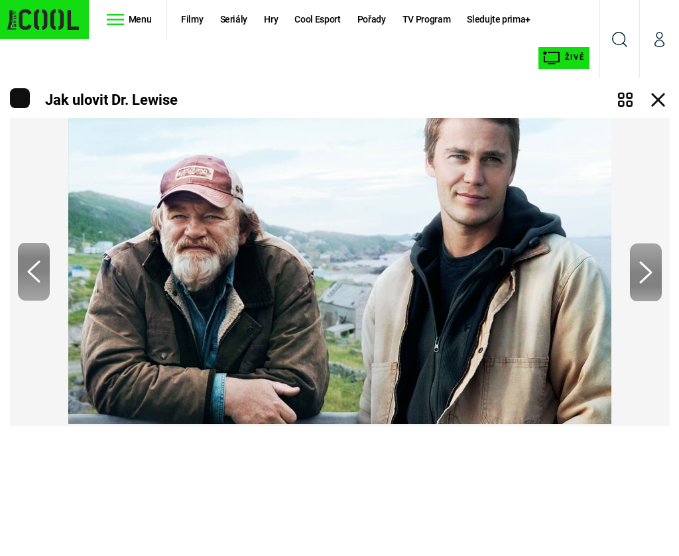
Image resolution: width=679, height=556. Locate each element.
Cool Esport (317, 19)
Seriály (234, 19)
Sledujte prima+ (498, 19)
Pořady (371, 19)
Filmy (192, 19)
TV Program (426, 19)
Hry (271, 19)
